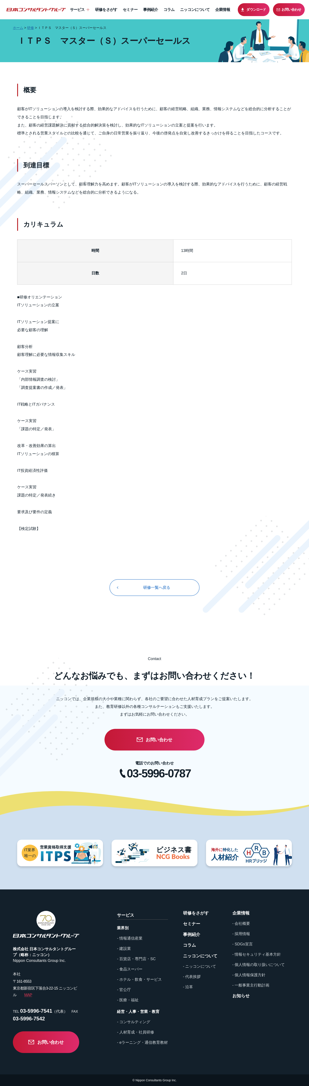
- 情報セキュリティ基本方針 (256, 954)
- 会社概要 (241, 923)
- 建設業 (124, 948)
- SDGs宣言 (242, 944)
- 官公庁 (124, 990)
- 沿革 (188, 987)
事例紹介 (150, 10)
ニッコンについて (195, 10)
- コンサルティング (133, 1022)
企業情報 (222, 10)
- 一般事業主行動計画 (251, 985)
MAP (28, 995)
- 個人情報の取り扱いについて (258, 965)
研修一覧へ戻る (156, 587)
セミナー (130, 10)
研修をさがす (106, 10)
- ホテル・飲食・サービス (139, 979)
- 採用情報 (241, 934)
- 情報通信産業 (129, 938)
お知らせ (241, 996)
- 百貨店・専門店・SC (136, 959)
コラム (169, 10)
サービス (77, 10)
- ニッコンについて (199, 966)
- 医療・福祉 (128, 1000)
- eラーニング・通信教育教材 (142, 1042)
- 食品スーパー (129, 969)
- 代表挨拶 (192, 977)
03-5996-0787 (159, 773)
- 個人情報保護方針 (249, 975)
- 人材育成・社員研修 (135, 1032)
